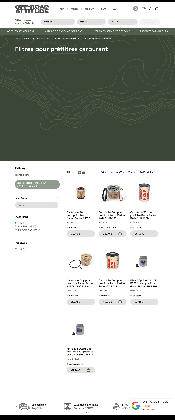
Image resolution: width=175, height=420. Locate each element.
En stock (21, 243)
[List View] (83, 172)
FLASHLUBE (27, 226)
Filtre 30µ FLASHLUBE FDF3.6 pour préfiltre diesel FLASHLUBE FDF (143, 283)
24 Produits (146, 172)
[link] (157, 9)
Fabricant (22, 217)
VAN (115, 9)
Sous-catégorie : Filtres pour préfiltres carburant (31, 184)
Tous (21, 222)
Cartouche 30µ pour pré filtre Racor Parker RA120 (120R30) (112, 215)
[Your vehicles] (144, 9)
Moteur (57, 38)
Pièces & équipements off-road (37, 38)
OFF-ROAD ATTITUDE (155, 401)
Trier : (104, 172)
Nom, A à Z (116, 172)
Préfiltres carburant (71, 38)
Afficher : (71, 172)
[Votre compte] (151, 9)
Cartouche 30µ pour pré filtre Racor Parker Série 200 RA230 (112, 283)
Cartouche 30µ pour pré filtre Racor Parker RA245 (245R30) (143, 215)
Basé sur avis (149, 410)
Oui (21, 249)
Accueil (18, 38)
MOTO (74, 9)
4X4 (62, 9)
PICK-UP (89, 9)
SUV (103, 9)
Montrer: (132, 172)
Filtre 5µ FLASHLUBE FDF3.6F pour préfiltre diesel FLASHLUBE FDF (80, 351)
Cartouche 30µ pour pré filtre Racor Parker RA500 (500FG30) (80, 283)
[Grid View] (79, 172)
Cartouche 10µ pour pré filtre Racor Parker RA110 (78, 215)
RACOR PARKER (29, 230)
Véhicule (21, 197)
